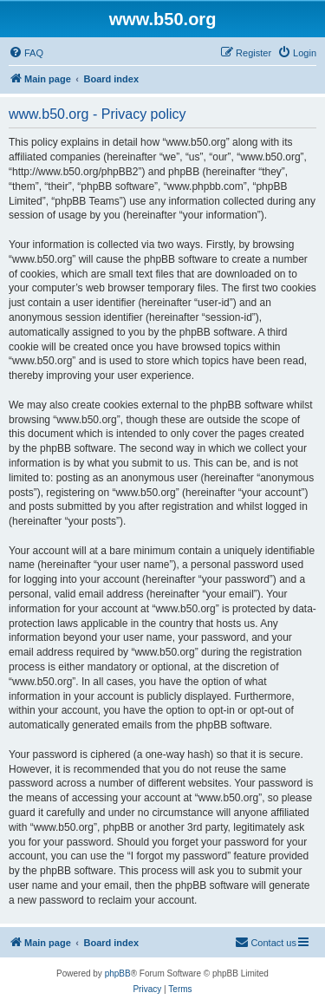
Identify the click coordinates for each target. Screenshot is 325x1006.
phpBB (118, 973)
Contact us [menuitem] (265, 942)
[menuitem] (26, 52)
